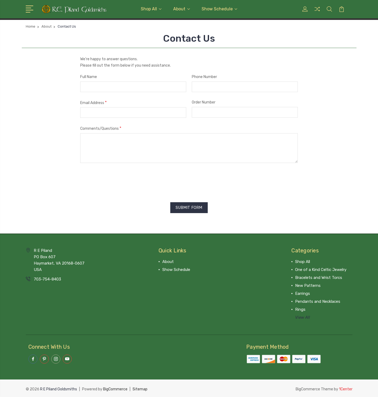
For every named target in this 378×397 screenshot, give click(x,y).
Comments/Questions (100, 128)
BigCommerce (115, 388)
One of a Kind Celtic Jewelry (320, 268)
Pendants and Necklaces (317, 300)
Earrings (302, 292)
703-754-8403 (47, 278)
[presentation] (120, 180)
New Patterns (308, 284)
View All (302, 316)
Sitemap (140, 388)
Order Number (203, 102)
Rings (300, 308)
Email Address (93, 102)
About (181, 8)
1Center (345, 388)
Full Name (88, 77)
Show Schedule (219, 8)
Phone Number (204, 77)
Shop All (151, 8)
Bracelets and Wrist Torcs (318, 276)
